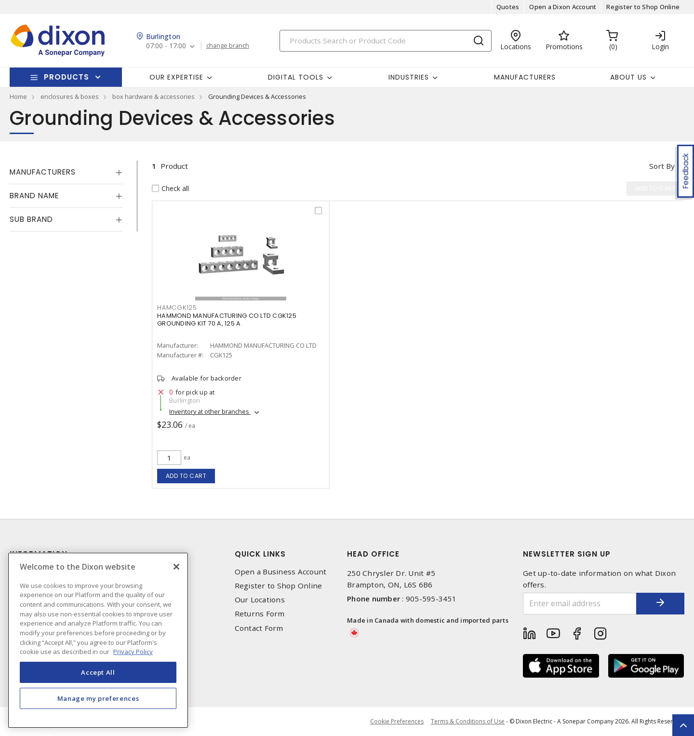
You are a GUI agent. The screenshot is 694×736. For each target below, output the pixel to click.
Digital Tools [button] (295, 77)
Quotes (508, 6)
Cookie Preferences (397, 721)
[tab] (66, 172)
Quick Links (260, 554)
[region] (98, 640)
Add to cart (186, 476)
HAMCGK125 (177, 307)
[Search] (386, 41)
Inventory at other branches (210, 411)
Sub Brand (31, 219)
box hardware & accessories (153, 96)
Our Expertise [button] (176, 77)
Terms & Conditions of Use (468, 721)
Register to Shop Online (643, 6)
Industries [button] (408, 77)
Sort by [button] (662, 166)
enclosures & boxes (69, 96)
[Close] (176, 566)
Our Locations (260, 599)
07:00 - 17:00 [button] (166, 46)
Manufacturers (525, 77)
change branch (227, 46)
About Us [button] (628, 77)
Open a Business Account (281, 571)
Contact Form (259, 628)
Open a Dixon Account (562, 6)
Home (18, 96)
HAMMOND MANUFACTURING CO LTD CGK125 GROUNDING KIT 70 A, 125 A (226, 319)
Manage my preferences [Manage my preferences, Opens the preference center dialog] (98, 698)
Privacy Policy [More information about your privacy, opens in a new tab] (133, 651)
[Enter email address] (580, 603)
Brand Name (34, 196)
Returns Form (260, 613)
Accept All (98, 672)
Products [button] (66, 77)
